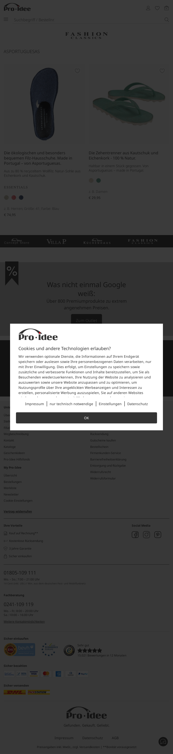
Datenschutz (137, 403)
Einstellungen (110, 403)
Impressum (34, 403)
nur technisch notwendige (71, 403)
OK (86, 418)
